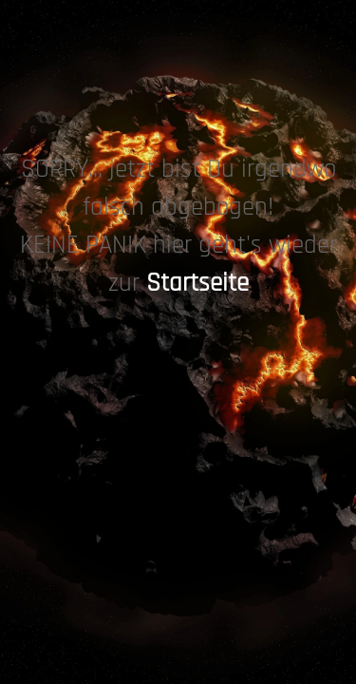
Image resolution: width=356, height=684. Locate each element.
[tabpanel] (178, 228)
